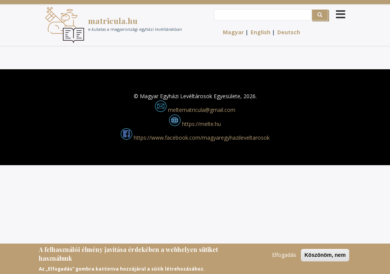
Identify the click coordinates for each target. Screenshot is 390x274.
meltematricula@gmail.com (195, 109)
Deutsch (288, 32)
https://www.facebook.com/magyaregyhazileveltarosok (195, 137)
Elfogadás (284, 256)
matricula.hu (112, 20)
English (260, 32)
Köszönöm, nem (324, 257)
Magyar (233, 32)
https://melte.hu (195, 123)
